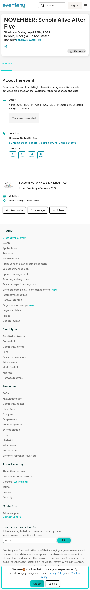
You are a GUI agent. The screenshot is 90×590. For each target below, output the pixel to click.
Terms (6, 486)
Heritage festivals (13, 377)
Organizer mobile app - (18, 305)
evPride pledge (11, 429)
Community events (13, 346)
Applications (10, 248)
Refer (6, 393)
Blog (5, 434)
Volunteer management (16, 268)
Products (8, 253)
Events (6, 242)
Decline (52, 583)
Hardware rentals (12, 299)
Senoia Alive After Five (28, 39)
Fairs (5, 351)
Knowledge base (12, 398)
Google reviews (11, 320)
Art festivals (9, 341)
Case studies (10, 408)
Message (37, 210)
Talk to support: (17, 515)
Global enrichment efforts (17, 476)
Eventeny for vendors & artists (19, 455)
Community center (13, 403)
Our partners (10, 419)
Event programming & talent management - (30, 289)
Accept (37, 583)
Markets (7, 372)
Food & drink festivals (15, 336)
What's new (9, 445)
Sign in (74, 5)
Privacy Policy (56, 573)
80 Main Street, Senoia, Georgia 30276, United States (42, 142)
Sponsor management (15, 274)
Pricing (6, 315)
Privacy (7, 491)
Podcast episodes (13, 424)
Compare (8, 414)
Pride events (10, 362)
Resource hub (10, 450)
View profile (14, 210)
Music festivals (11, 367)
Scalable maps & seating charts (20, 284)
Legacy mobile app (13, 310)
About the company (14, 471)
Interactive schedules (15, 294)
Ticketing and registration (17, 279)
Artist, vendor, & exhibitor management (25, 263)
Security (7, 497)
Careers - (15, 481)
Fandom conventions (14, 357)
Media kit (8, 440)
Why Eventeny (11, 258)
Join (64, 540)
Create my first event (14, 237)
